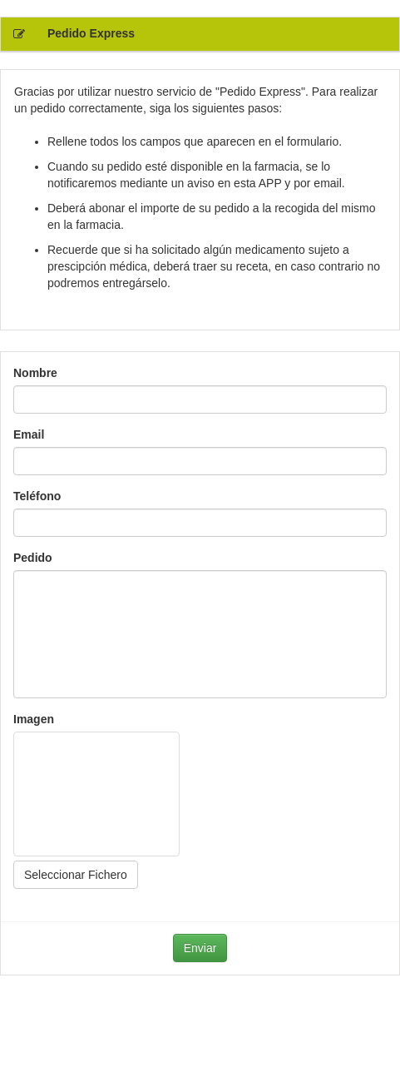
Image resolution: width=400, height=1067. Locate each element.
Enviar (200, 948)
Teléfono (37, 496)
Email (28, 434)
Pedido (32, 557)
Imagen (33, 719)
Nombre (35, 373)
